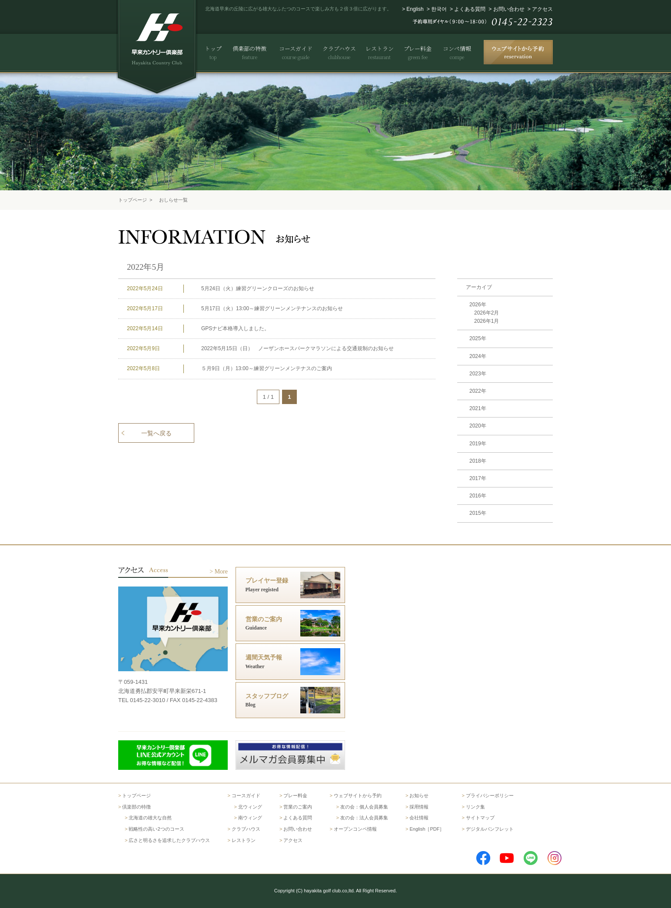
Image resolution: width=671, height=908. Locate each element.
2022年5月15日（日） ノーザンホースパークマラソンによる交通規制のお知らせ (297, 348)
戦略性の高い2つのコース (156, 829)
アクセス (542, 9)
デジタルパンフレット (490, 829)
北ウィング (250, 806)
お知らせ (419, 795)
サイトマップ (480, 817)
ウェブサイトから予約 (358, 795)
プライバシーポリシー (490, 795)
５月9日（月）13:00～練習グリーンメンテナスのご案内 (266, 368)
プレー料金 (295, 795)
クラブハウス (246, 829)
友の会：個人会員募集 (364, 806)
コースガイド (246, 795)
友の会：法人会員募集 (364, 817)
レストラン (244, 840)
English (414, 9)
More (221, 571)
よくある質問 (469, 9)
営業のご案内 (297, 806)
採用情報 (419, 806)
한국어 (439, 9)
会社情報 (419, 817)
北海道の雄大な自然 (150, 817)
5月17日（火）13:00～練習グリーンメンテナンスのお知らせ (272, 308)
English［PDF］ (426, 829)
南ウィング (250, 817)
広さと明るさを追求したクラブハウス (169, 840)
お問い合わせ (509, 9)
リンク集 (475, 806)
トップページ (132, 199)
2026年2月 (486, 313)
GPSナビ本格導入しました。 (235, 328)
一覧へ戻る (156, 433)
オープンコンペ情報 (355, 829)
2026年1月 (486, 321)
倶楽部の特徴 (136, 806)
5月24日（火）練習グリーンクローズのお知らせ (257, 288)
